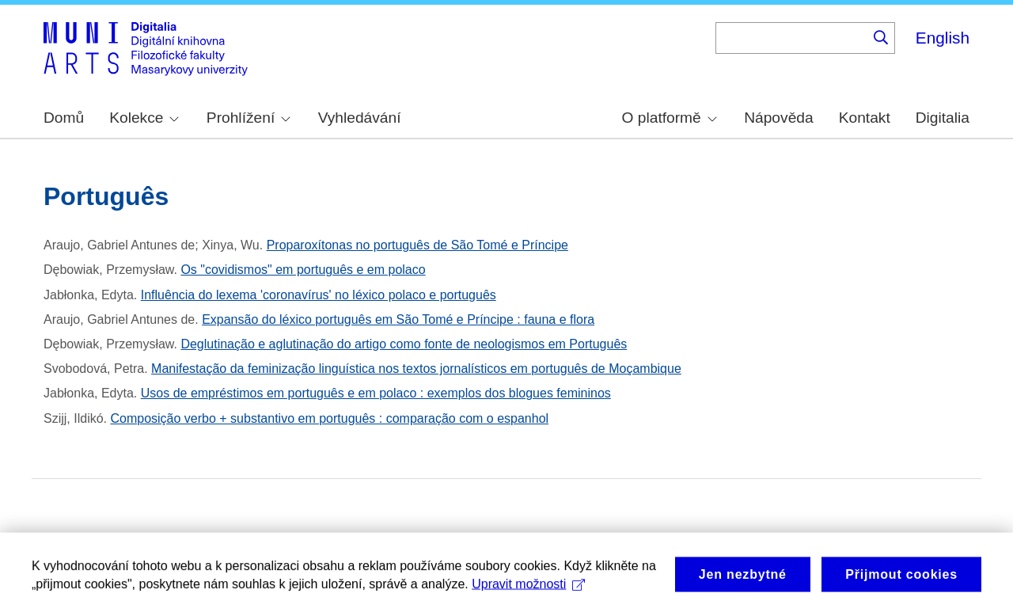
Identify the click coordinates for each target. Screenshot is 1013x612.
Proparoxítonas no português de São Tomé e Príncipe (417, 245)
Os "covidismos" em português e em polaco (302, 269)
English (942, 38)
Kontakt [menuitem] (864, 117)
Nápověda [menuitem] (778, 117)
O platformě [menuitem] (669, 117)
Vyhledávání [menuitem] (359, 117)
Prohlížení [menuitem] (248, 117)
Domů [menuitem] (64, 117)
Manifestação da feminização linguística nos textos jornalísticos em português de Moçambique (416, 368)
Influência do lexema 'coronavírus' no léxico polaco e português (318, 295)
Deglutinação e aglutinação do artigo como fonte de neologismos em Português (403, 344)
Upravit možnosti (528, 590)
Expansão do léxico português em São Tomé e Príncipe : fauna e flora (398, 319)
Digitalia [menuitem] (942, 117)
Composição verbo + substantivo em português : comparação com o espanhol (329, 418)
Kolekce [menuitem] (144, 117)
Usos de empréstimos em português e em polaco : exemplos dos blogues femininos (376, 393)
